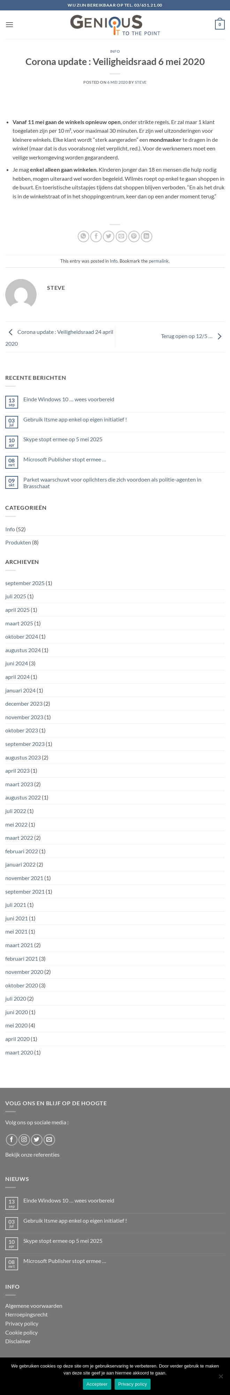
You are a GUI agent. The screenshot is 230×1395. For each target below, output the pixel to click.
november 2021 (24, 878)
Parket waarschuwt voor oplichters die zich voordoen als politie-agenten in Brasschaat (112, 482)
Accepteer (97, 1384)
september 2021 (25, 891)
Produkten (18, 542)
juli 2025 (15, 596)
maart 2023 (19, 784)
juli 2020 (15, 998)
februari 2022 (21, 851)
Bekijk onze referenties (32, 1154)
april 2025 (17, 609)
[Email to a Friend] (121, 236)
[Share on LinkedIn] (146, 236)
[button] (9, 24)
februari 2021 (21, 958)
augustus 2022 (23, 797)
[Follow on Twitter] (37, 1140)
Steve (141, 82)
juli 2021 (15, 904)
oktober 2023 (21, 730)
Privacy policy (21, 1323)
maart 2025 (19, 623)
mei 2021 (16, 931)
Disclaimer (18, 1341)
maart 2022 (19, 837)
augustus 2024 (23, 650)
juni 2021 (16, 918)
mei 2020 (16, 1025)
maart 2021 (19, 945)
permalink (159, 261)
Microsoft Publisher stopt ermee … (64, 459)
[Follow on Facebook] (11, 1140)
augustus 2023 (23, 757)
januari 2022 (20, 864)
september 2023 (25, 743)
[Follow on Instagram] (24, 1140)
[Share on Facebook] (96, 236)
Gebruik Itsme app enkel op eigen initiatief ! (75, 419)
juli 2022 (15, 810)
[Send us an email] (49, 1140)
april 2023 (17, 770)
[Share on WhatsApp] (83, 236)
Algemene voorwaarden (33, 1305)
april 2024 (17, 676)
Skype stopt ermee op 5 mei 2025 (62, 439)
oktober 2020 (21, 985)
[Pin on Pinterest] (134, 236)
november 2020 (24, 971)
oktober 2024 (21, 636)
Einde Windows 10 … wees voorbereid (68, 399)
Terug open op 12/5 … (193, 336)
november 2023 (24, 717)
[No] (220, 1378)
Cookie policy (21, 1332)
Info (115, 51)
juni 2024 (16, 663)
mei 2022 (16, 824)
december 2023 (24, 703)
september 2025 (25, 583)
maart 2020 (19, 1052)
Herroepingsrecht (26, 1314)
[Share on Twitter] (108, 236)
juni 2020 (16, 1012)
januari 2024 (20, 690)
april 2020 (17, 1038)
